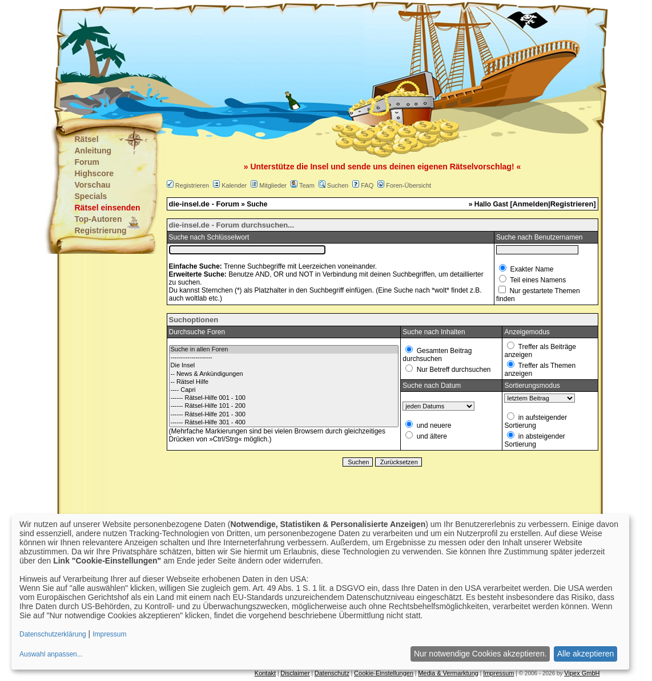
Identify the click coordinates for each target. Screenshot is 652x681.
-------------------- (284, 358)
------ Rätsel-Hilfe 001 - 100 (284, 398)
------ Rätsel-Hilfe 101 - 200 (284, 406)
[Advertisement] (269, 57)
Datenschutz (332, 673)
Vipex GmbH (581, 673)
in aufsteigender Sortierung (535, 421)
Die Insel (284, 366)
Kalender (234, 185)
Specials (91, 196)
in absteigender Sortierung (534, 440)
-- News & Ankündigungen (284, 374)
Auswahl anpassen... (51, 654)
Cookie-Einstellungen (383, 673)
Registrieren (192, 185)
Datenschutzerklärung (52, 634)
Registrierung (101, 230)
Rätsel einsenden (107, 207)
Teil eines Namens (537, 280)
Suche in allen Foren (284, 350)
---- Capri (284, 390)
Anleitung (93, 150)
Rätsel (87, 139)
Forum (87, 162)
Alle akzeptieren (585, 653)
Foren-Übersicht (408, 185)
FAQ (367, 185)
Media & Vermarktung (448, 673)
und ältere (430, 436)
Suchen (337, 185)
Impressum (498, 673)
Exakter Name (530, 269)
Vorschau (93, 184)
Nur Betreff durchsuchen (452, 370)
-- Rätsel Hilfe (284, 382)
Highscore (94, 173)
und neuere (432, 425)
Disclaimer (294, 673)
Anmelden (530, 204)
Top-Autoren (98, 219)
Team (307, 185)
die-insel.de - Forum (204, 204)
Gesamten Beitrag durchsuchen (437, 355)
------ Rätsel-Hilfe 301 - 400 (284, 423)
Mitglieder (273, 185)
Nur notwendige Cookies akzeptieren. (480, 653)
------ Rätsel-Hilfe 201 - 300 (284, 415)
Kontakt (265, 673)
